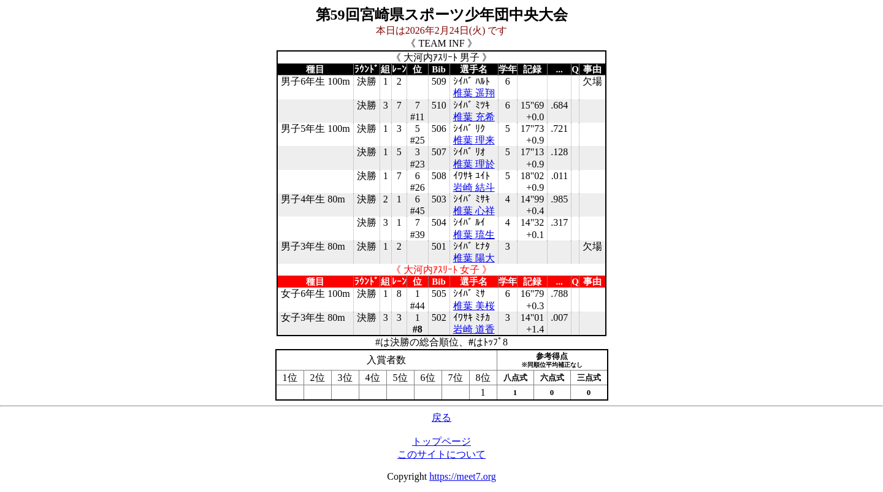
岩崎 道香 (474, 329)
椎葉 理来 (474, 140)
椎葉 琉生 (474, 234)
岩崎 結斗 (474, 187)
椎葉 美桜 (474, 306)
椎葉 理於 (474, 164)
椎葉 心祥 (474, 211)
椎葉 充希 (474, 117)
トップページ (441, 441)
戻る (441, 417)
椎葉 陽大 (474, 258)
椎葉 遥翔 (474, 93)
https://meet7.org (462, 476)
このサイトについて (441, 454)
